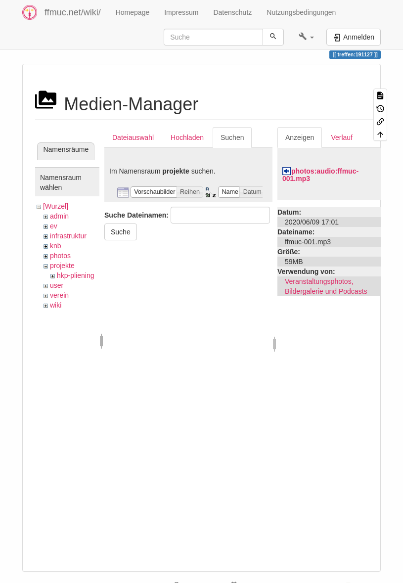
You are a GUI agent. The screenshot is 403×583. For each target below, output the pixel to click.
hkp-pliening (75, 275)
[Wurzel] (55, 206)
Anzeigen (299, 137)
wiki (55, 305)
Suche (121, 232)
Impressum (181, 12)
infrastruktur (68, 236)
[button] (306, 37)
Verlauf (342, 137)
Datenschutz (232, 12)
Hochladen (187, 137)
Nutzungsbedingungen (301, 12)
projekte (62, 265)
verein (59, 295)
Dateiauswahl (133, 137)
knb (55, 246)
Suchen (232, 137)
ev (53, 226)
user (56, 285)
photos (60, 256)
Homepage (133, 12)
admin (59, 216)
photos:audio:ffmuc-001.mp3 (320, 174)
